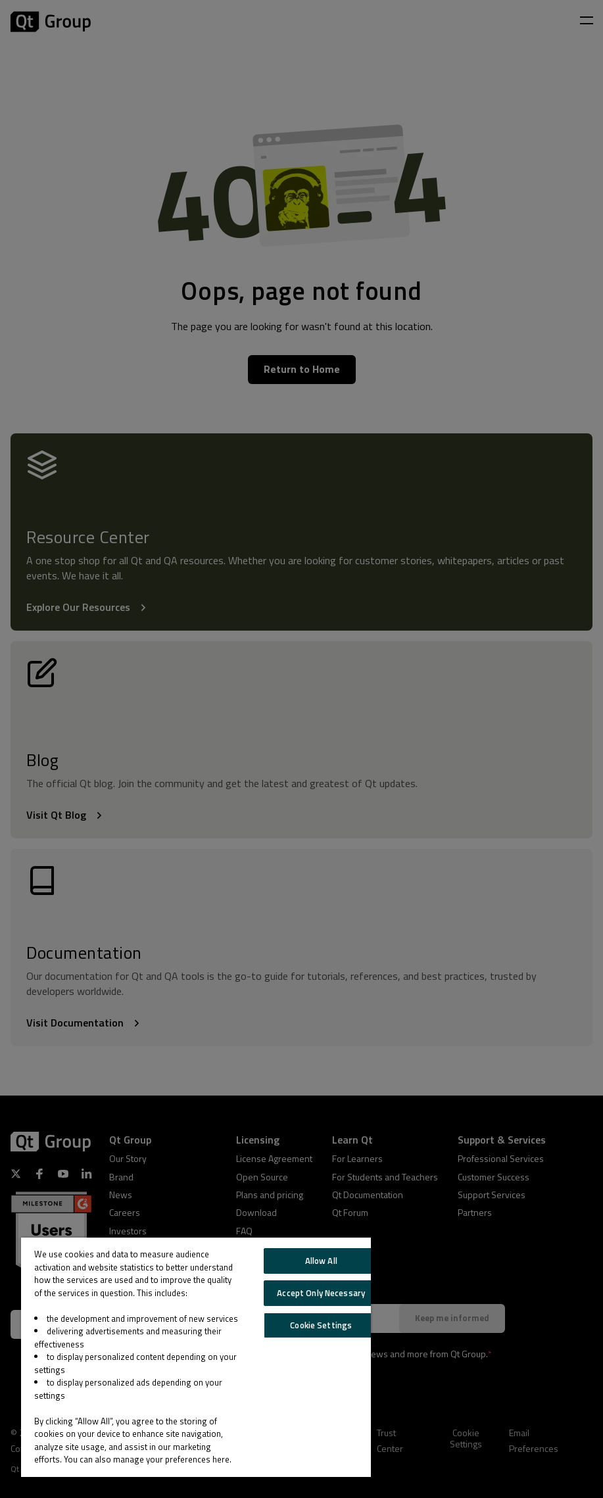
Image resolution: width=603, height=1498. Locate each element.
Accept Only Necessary (321, 1292)
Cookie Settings (321, 1325)
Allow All (321, 1260)
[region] (196, 1357)
